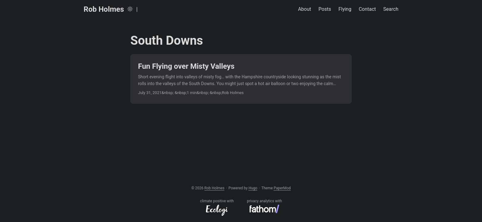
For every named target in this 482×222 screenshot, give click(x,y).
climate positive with (217, 207)
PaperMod (282, 188)
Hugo (252, 188)
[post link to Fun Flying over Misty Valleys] (241, 79)
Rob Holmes (104, 9)
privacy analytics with (264, 206)
